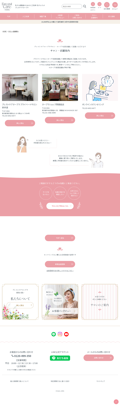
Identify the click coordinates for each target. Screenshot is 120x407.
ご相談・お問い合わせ (77, 17)
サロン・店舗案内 (94, 17)
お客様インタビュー (60, 17)
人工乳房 (25, 18)
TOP (8, 18)
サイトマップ (100, 389)
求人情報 (111, 18)
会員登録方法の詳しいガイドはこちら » (60, 279)
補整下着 (43, 18)
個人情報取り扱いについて (19, 389)
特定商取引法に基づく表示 (60, 389)
